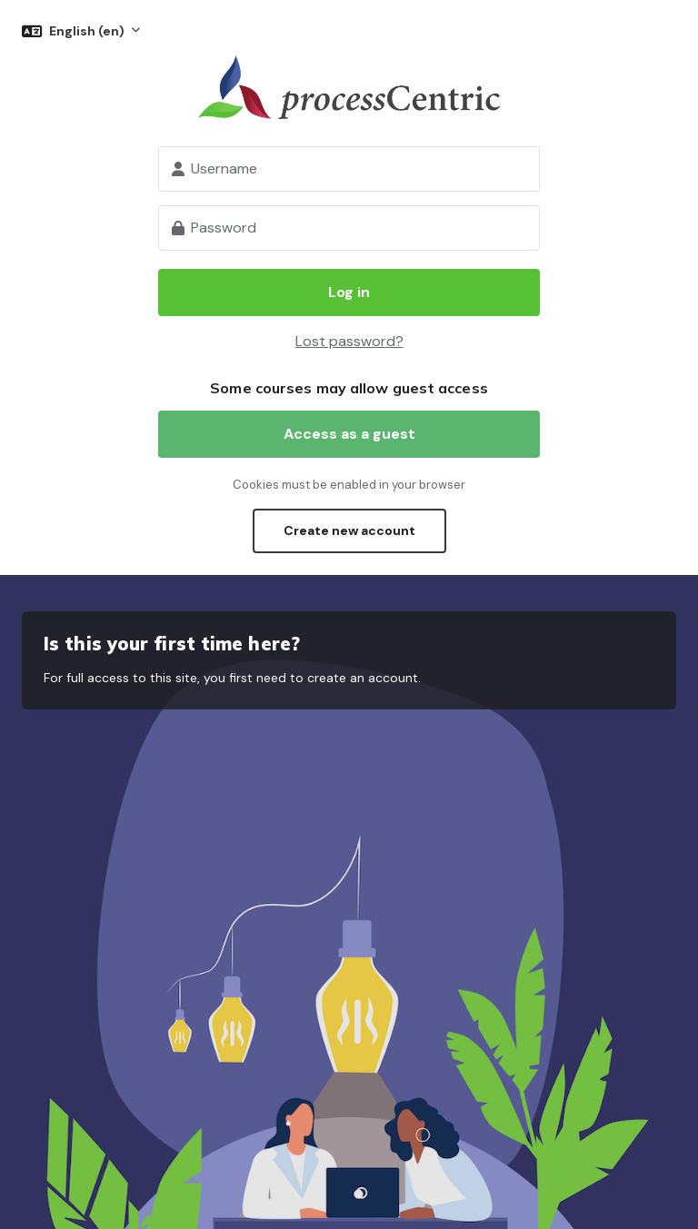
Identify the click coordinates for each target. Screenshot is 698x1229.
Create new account (349, 530)
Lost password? (349, 341)
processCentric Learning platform (349, 87)
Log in (349, 292)
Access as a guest (349, 433)
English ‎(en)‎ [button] (88, 31)
